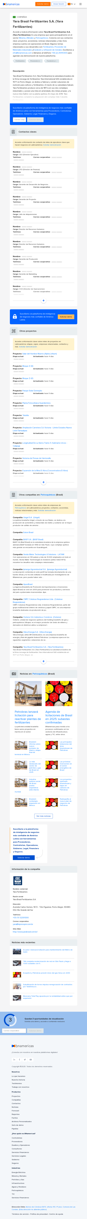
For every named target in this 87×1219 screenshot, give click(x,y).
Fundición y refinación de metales (47, 50)
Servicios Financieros (20, 1152)
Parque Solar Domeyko (32, 391)
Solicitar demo (43, 4)
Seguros (15, 1163)
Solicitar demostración (52, 145)
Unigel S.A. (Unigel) (31, 517)
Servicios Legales (19, 1156)
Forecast (15, 1111)
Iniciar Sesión (58, 4)
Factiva (15, 1118)
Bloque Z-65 (27, 378)
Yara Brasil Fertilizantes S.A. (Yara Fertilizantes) (43, 647)
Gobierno (15, 1160)
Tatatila (25, 415)
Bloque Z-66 (27, 366)
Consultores (17, 1149)
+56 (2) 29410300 (59, 53)
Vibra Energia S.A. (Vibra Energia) (37, 632)
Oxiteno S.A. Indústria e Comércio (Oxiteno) (42, 617)
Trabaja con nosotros (20, 1087)
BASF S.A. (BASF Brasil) (33, 540)
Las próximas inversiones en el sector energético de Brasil (66, 766)
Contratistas (17, 1138)
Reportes (15, 1114)
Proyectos (16, 1096)
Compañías (16, 1100)
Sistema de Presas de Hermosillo (36, 458)
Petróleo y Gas (18, 1180)
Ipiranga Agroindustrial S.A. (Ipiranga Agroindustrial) (45, 569)
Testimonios (17, 1083)
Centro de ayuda (56, 1214)
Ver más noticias (43, 816)
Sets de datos (17, 1125)
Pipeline (15, 1129)
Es (70, 4)
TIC (13, 1194)
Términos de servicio (20, 1214)
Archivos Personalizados (22, 1121)
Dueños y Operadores (21, 1145)
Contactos (16, 1103)
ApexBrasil (27, 584)
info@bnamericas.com (22, 53)
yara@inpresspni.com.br (23, 924)
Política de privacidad (39, 1214)
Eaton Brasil (28, 532)
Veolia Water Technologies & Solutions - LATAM (43, 554)
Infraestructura (18, 1183)
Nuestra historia (18, 1080)
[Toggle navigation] (80, 4)
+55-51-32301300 (21, 918)
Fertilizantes (48, 47)
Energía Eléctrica (18, 1172)
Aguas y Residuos (19, 1187)
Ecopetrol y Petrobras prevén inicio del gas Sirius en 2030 (46, 973)
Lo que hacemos (18, 1076)
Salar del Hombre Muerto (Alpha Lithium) (39, 354)
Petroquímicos (42, 38)
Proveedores (17, 1141)
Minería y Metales (26, 38)
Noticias (15, 1107)
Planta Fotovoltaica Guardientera (36, 403)
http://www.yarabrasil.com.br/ (25, 932)
